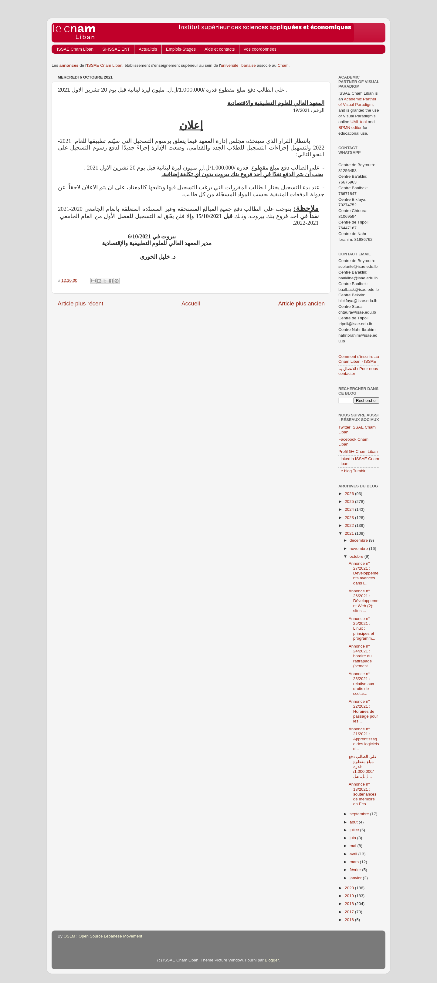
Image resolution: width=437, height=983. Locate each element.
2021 (350, 533)
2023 (350, 517)
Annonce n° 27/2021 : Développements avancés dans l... (363, 573)
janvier (356, 878)
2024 (350, 509)
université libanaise (238, 65)
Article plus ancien (301, 303)
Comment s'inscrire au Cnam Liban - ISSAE (358, 359)
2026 (350, 493)
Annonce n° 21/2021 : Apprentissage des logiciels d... (364, 739)
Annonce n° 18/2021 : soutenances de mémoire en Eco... (363, 794)
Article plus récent (80, 303)
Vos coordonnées (260, 49)
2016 (350, 919)
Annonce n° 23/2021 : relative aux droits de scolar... (361, 684)
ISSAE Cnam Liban (75, 49)
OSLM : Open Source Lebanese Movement (103, 936)
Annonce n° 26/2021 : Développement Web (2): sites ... (363, 601)
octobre (357, 556)
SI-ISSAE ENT (116, 49)
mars (355, 862)
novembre (359, 548)
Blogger (272, 960)
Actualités (148, 49)
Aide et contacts (220, 49)
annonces (69, 65)
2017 (350, 912)
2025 (350, 501)
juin (353, 838)
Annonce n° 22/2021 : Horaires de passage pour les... (363, 711)
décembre (359, 540)
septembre (360, 814)
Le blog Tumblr (351, 471)
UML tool (359, 122)
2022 (350, 525)
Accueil (190, 303)
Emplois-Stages (181, 49)
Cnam (283, 65)
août (354, 822)
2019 (350, 896)
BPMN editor (350, 127)
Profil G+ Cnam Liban (358, 451)
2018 (350, 903)
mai (353, 845)
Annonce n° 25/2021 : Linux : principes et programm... (362, 628)
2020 (350, 888)
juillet (355, 830)
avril (354, 854)
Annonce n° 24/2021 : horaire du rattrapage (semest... (360, 656)
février (356, 869)
